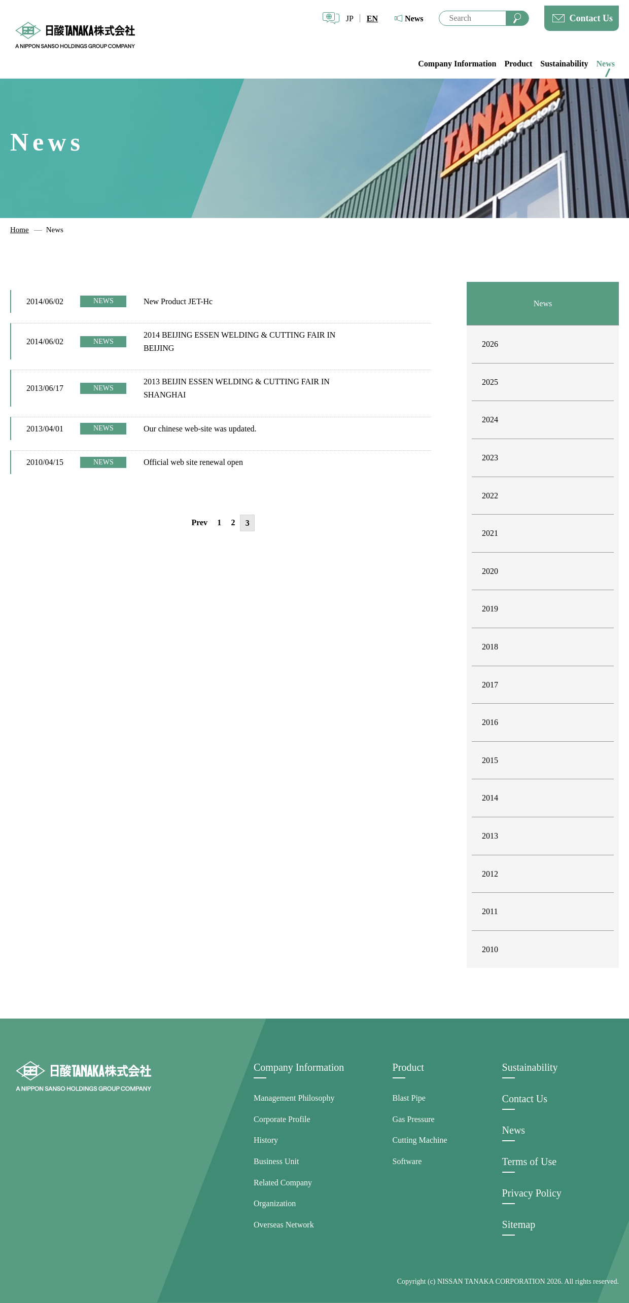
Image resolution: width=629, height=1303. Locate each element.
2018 (490, 646)
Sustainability (564, 63)
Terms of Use (529, 1161)
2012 (490, 874)
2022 (490, 495)
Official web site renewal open (193, 462)
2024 (490, 419)
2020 (490, 571)
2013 (490, 835)
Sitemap (519, 1224)
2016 (490, 722)
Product (518, 63)
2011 (490, 911)
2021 (490, 533)
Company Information (457, 63)
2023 (490, 457)
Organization (275, 1203)
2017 (490, 684)
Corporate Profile (282, 1119)
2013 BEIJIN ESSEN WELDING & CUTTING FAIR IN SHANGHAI (237, 388)
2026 (490, 344)
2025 (490, 382)
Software (407, 1161)
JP (350, 18)
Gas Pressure (414, 1119)
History (266, 1140)
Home (19, 230)
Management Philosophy (294, 1098)
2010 (490, 949)
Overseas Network (284, 1224)
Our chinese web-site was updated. (200, 428)
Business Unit (276, 1161)
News (414, 18)
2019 (490, 608)
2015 (490, 760)
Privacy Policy (532, 1193)
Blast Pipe (409, 1098)
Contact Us (591, 18)
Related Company (283, 1182)
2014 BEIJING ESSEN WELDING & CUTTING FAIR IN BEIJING (240, 341)
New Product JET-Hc (178, 301)
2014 (490, 797)
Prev (199, 522)
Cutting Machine (420, 1140)
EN (372, 18)
